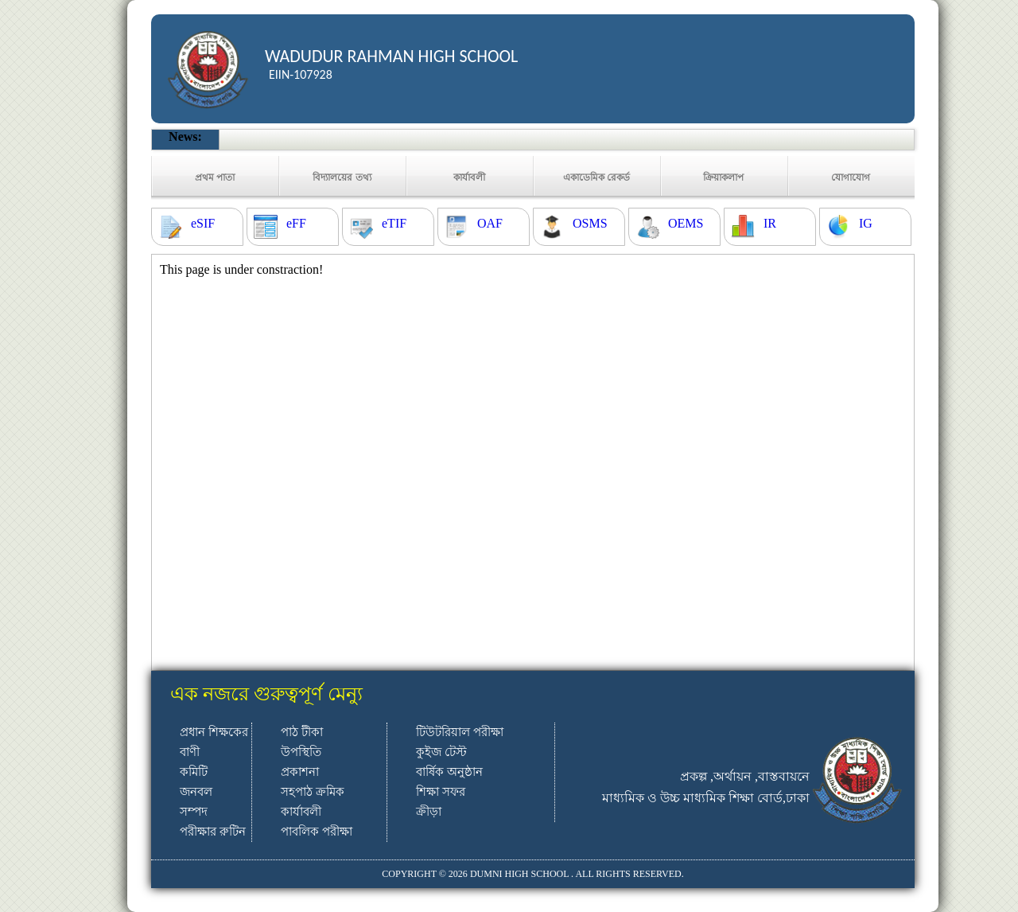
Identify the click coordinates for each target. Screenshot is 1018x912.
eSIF (203, 223)
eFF (296, 223)
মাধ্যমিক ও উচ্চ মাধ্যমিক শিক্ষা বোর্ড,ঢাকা (706, 798)
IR (770, 223)
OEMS (685, 223)
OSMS (590, 223)
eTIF (394, 223)
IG (865, 223)
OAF (490, 223)
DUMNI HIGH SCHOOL (519, 873)
